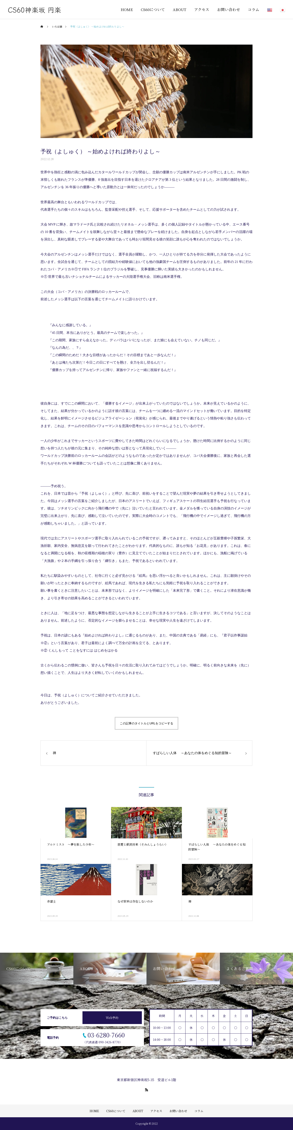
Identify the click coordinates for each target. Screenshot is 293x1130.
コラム (253, 9)
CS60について (153, 9)
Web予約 (112, 1018)
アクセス (201, 9)
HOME (127, 9)
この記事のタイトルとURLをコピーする (146, 723)
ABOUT (179, 9)
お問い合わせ (228, 9)
